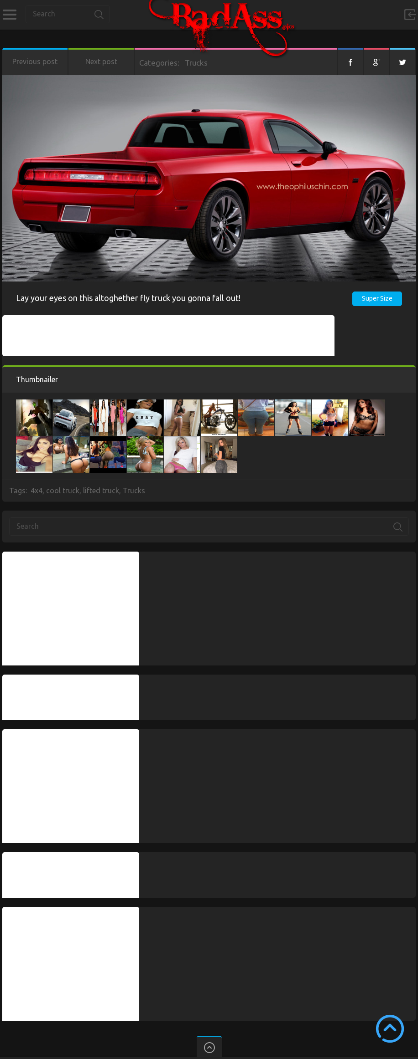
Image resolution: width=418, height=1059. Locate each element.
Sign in (410, 14)
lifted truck (101, 490)
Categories (9, 15)
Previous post (34, 61)
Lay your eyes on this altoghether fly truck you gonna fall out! (128, 297)
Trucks (196, 62)
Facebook (350, 61)
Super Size (377, 298)
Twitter (402, 61)
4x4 (36, 490)
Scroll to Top (390, 1028)
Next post (101, 61)
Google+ (376, 61)
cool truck (62, 490)
